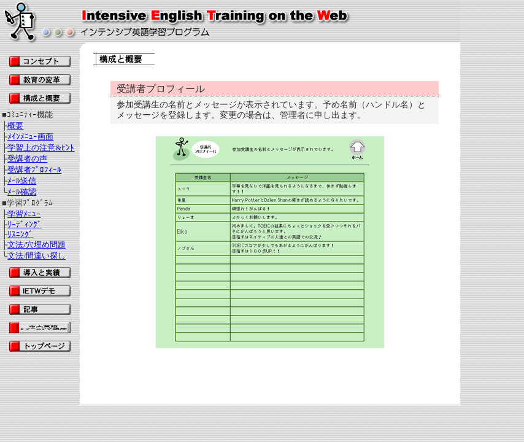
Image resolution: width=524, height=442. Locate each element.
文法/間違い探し (36, 255)
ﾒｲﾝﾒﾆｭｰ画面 (30, 136)
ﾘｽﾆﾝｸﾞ (20, 234)
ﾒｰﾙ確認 (21, 191)
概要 (15, 125)
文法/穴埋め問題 (36, 244)
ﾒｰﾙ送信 (21, 180)
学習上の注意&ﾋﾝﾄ (40, 147)
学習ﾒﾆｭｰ (23, 214)
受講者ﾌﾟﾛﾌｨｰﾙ (34, 169)
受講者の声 (27, 158)
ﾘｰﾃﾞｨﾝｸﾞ (24, 224)
